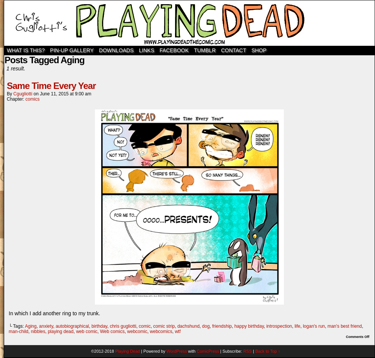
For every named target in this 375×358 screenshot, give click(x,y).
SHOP (259, 50)
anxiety (46, 326)
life (297, 326)
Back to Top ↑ (267, 351)
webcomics (161, 331)
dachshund (188, 326)
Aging (31, 326)
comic (144, 326)
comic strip (164, 326)
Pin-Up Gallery (71, 50)
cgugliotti (22, 94)
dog (206, 326)
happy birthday (249, 326)
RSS (247, 351)
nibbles (38, 331)
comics (32, 99)
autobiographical (72, 326)
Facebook (174, 50)
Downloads (116, 50)
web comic (87, 331)
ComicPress (208, 351)
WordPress (176, 351)
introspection (279, 326)
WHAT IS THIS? (26, 50)
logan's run (314, 326)
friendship (222, 326)
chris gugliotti (123, 326)
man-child (18, 331)
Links (146, 50)
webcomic (137, 331)
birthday (99, 326)
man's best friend (344, 326)
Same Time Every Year (51, 86)
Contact (233, 50)
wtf (177, 331)
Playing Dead (189, 23)
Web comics (112, 331)
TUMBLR (205, 50)
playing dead (60, 331)
